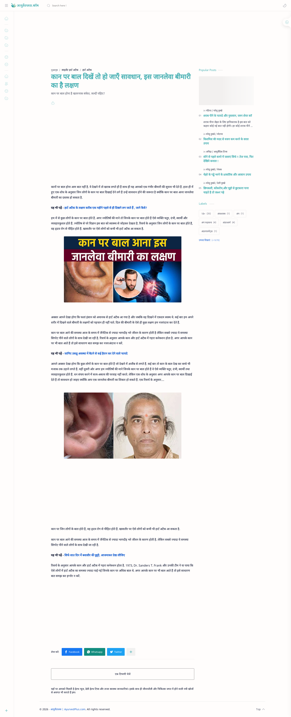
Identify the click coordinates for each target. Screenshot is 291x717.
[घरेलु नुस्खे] (218, 110)
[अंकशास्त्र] (223, 213)
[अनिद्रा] (209, 151)
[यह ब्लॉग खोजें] (76, 5)
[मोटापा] (220, 134)
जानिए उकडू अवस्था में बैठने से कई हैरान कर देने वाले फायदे (95, 353)
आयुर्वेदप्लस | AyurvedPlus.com (67, 709)
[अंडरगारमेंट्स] (209, 231)
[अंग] (240, 213)
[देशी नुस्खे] (221, 183)
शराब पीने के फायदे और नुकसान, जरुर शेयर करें (227, 115)
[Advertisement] (147, 42)
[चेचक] (219, 169)
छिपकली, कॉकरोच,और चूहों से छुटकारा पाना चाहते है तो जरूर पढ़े (226, 190)
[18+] (206, 213)
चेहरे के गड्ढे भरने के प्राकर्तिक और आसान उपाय (227, 174)
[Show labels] (210, 240)
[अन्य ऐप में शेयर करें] (130, 652)
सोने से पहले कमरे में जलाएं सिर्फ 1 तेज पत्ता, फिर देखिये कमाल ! (228, 159)
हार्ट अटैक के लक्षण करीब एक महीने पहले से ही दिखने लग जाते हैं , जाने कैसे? (105, 208)
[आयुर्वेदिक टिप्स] (220, 151)
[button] (284, 5)
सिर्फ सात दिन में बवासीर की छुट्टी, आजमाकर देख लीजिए (94, 555)
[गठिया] (209, 110)
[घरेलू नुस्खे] (211, 134)
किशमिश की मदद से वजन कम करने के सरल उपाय (226, 141)
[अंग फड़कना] (209, 222)
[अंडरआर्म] (228, 222)
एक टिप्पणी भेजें (122, 674)
